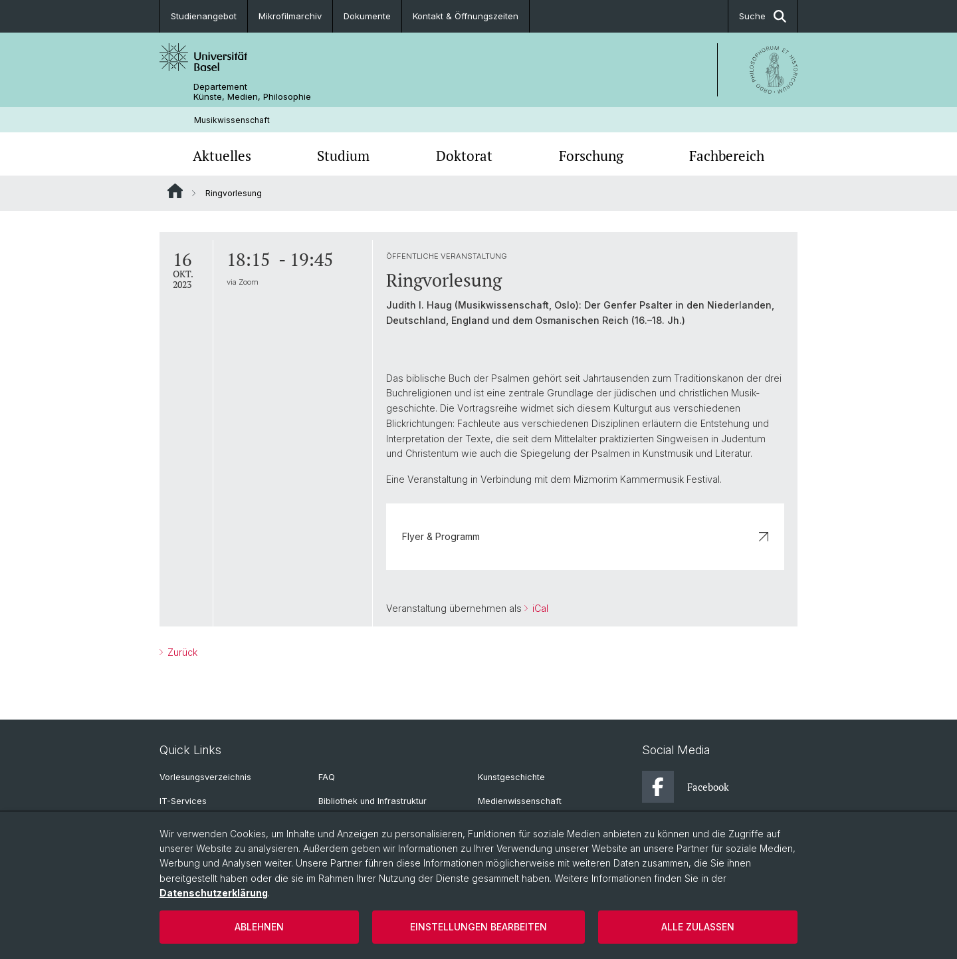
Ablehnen (259, 926)
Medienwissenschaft (520, 801)
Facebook (685, 787)
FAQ (326, 777)
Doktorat (464, 155)
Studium (343, 155)
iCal (539, 608)
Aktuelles (222, 155)
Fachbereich (726, 155)
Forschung (591, 155)
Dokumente (367, 16)
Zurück (181, 652)
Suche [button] (762, 16)
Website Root (175, 191)
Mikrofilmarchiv (290, 16)
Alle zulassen (697, 926)
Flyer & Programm (585, 536)
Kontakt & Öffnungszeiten (465, 16)
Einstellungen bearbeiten (478, 926)
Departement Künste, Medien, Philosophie (252, 92)
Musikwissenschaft (232, 120)
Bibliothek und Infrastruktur (372, 801)
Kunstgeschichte (511, 777)
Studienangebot (204, 16)
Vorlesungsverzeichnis (205, 777)
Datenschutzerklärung (214, 892)
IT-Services (183, 801)
